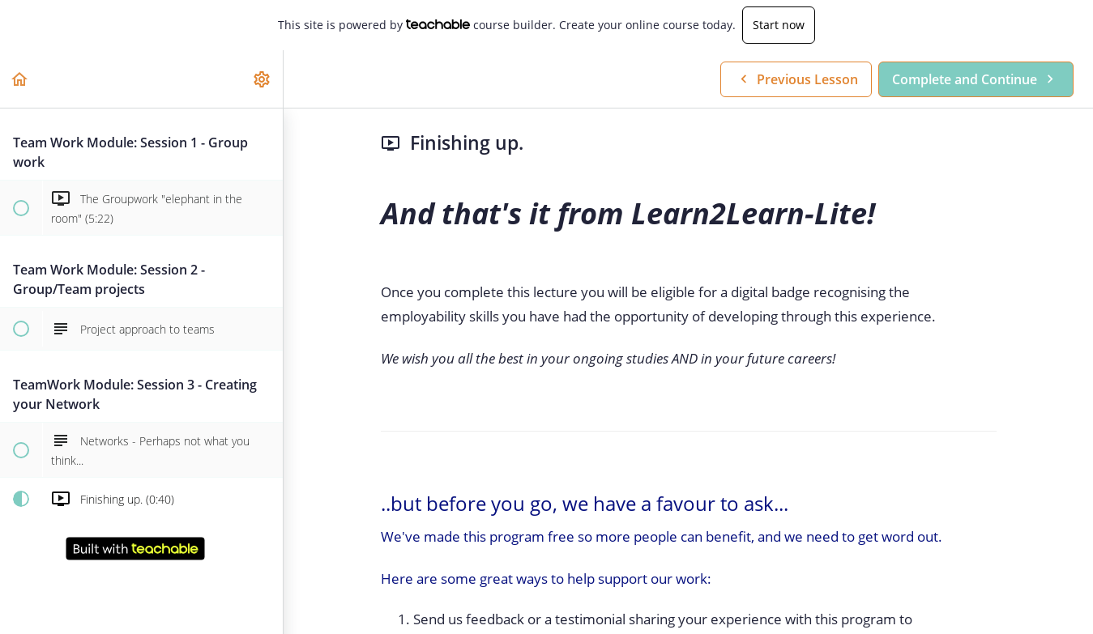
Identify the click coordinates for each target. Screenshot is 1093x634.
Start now (779, 24)
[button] (20, 79)
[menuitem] (262, 79)
